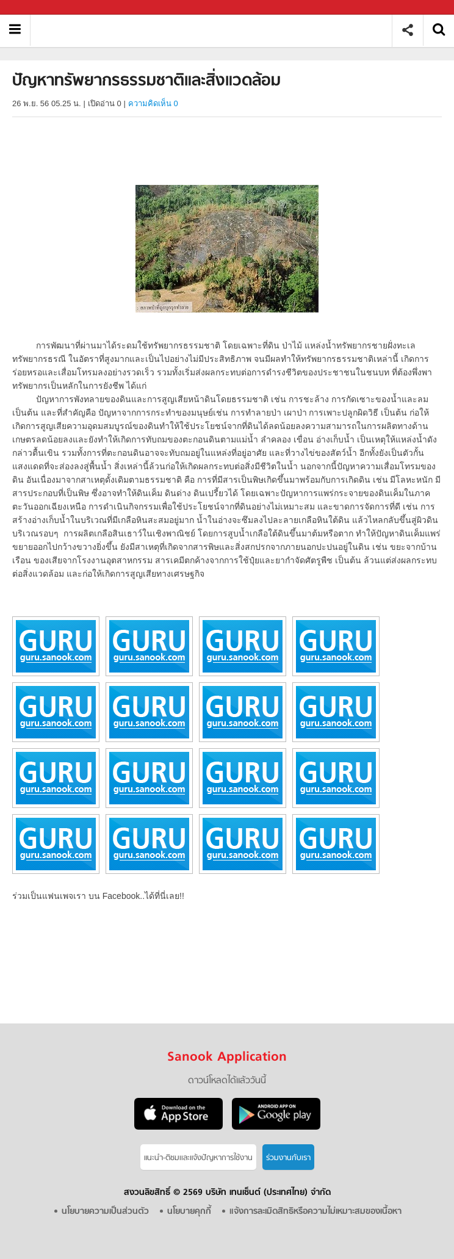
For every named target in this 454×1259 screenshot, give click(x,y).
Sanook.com (36, 7)
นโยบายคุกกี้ (189, 1212)
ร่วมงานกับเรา (288, 1158)
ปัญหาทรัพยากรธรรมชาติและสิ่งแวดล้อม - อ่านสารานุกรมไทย (215, 30)
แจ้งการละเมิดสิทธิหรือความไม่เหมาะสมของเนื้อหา (315, 1212)
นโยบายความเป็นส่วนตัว (105, 1212)
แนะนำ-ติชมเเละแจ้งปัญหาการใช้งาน (198, 1158)
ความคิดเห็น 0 (153, 103)
